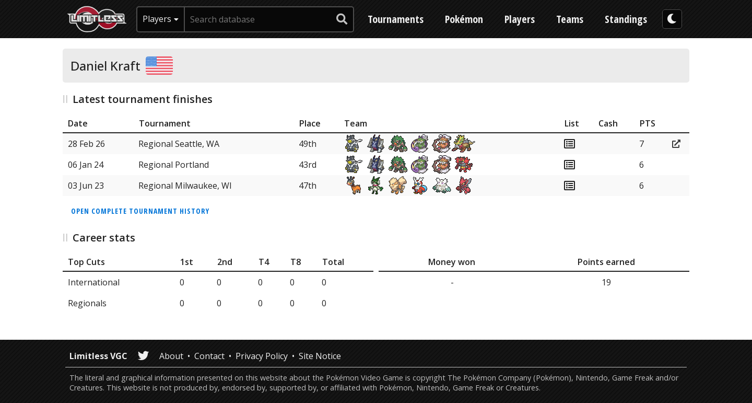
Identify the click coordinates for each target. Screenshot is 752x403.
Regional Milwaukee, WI (185, 185)
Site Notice (320, 356)
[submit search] (342, 19)
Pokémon (464, 19)
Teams (569, 19)
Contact (209, 356)
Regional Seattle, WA (178, 143)
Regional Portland (173, 164)
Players (519, 19)
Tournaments (396, 19)
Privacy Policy (262, 356)
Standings (626, 19)
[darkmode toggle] (672, 19)
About (171, 356)
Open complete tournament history (140, 211)
